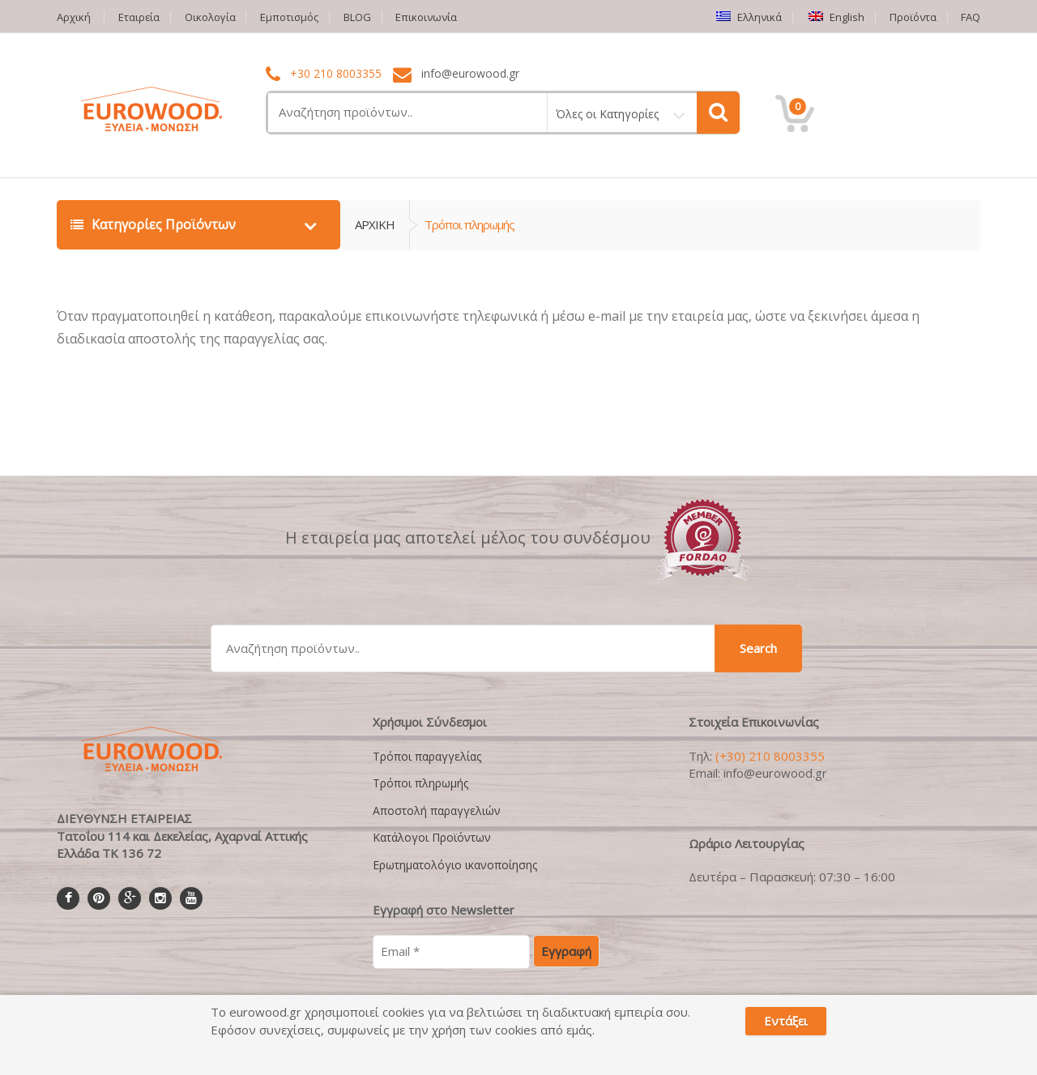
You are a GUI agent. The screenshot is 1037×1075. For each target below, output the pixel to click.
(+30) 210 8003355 (770, 756)
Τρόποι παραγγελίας (427, 756)
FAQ (970, 17)
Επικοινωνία (428, 17)
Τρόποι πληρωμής (420, 783)
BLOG (359, 17)
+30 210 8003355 (336, 74)
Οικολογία (211, 17)
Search (758, 648)
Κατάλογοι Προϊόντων (432, 837)
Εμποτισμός (291, 17)
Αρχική (74, 17)
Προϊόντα (913, 17)
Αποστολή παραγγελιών (437, 810)
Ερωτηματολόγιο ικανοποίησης (455, 864)
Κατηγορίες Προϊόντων (154, 224)
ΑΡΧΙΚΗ (375, 224)
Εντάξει (786, 1021)
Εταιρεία (139, 17)
